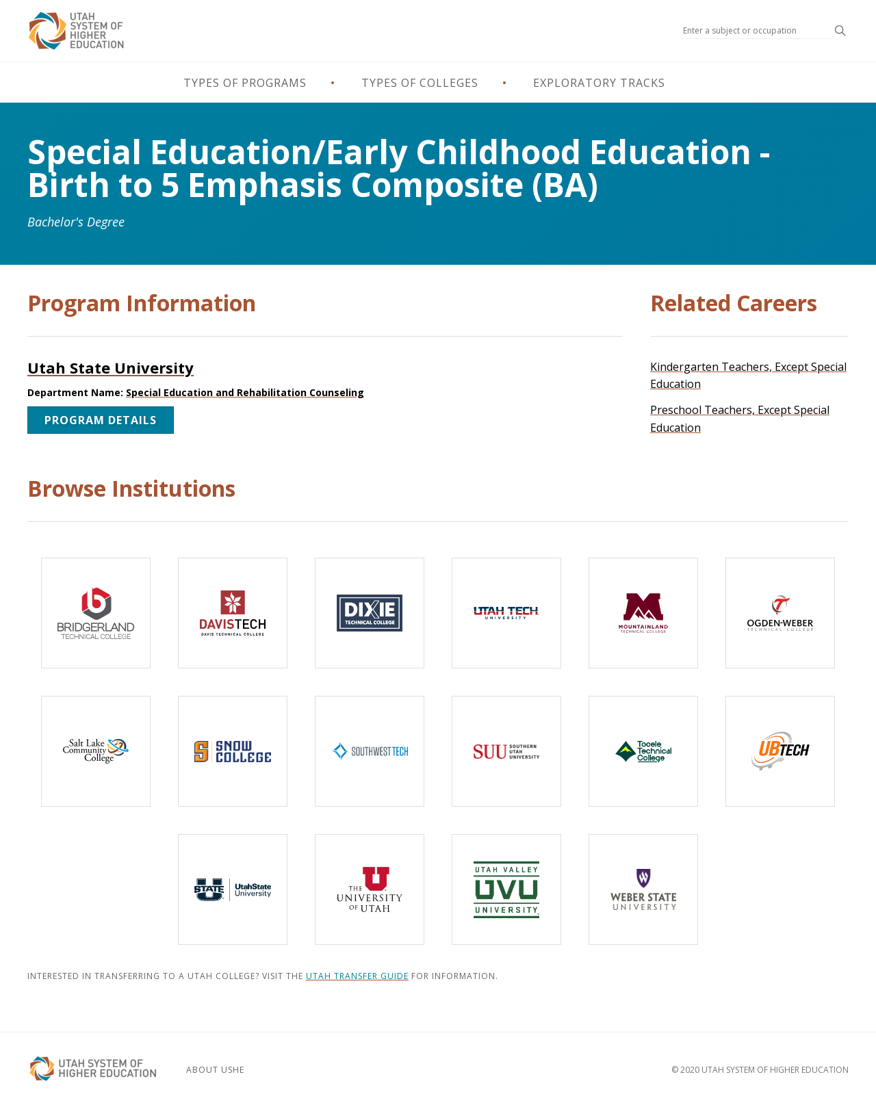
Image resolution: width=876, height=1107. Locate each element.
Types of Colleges (419, 82)
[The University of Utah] (369, 889)
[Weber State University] (643, 889)
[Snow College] (232, 751)
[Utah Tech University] (506, 613)
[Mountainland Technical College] (643, 613)
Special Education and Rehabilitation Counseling (245, 392)
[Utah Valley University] (506, 889)
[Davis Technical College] (232, 613)
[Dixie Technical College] (369, 613)
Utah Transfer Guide (357, 976)
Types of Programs (245, 82)
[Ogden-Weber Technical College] (780, 613)
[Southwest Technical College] (369, 751)
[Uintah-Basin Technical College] (780, 751)
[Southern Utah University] (506, 751)
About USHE (215, 1070)
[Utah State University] (232, 889)
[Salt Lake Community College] (96, 751)
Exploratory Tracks (599, 82)
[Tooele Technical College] (643, 751)
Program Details (100, 420)
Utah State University (110, 367)
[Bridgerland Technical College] (96, 613)
